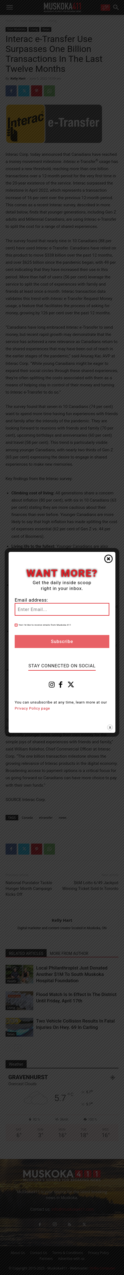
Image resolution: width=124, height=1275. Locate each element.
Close (108, 559)
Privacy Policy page (32, 708)
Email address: (31, 600)
